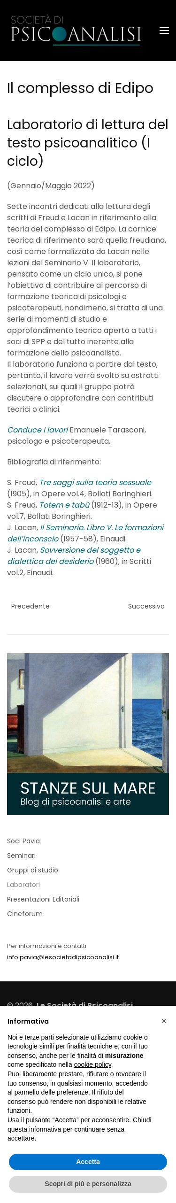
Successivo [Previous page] (146, 606)
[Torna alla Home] (77, 30)
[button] (164, 30)
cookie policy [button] (92, 1064)
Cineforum (25, 913)
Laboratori (23, 884)
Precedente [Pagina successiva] (30, 606)
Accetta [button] (88, 1161)
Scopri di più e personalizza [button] (88, 1184)
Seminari (21, 855)
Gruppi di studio (32, 870)
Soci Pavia (23, 841)
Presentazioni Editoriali (43, 899)
